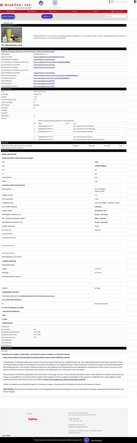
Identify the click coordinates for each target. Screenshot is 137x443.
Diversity (71, 425)
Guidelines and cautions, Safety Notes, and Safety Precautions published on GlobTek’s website (28, 51)
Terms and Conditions (75, 427)
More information (96, 440)
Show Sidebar (6, 435)
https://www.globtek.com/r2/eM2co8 (44, 83)
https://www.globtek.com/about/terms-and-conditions (64, 379)
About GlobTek (11, 11)
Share (46, 16)
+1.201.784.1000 (116, 11)
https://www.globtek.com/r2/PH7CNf (44, 81)
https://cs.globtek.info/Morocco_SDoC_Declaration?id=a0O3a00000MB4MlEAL (56, 75)
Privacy (85, 427)
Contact (95, 11)
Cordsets (74, 11)
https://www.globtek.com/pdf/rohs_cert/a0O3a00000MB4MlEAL (52, 78)
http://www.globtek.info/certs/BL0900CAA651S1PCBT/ (49, 57)
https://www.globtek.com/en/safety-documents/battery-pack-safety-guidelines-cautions (36, 357)
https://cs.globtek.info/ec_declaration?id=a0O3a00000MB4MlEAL (52, 62)
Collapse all (8, 23)
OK (86, 440)
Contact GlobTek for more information (44, 59)
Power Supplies (32, 11)
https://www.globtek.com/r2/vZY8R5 (44, 86)
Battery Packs (53, 11)
